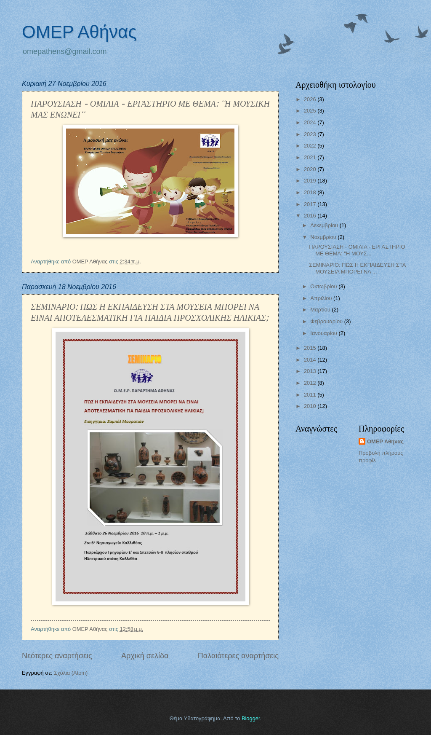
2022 (310, 145)
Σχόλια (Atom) (71, 673)
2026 (310, 99)
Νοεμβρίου (324, 237)
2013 (310, 371)
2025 (310, 110)
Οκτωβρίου (324, 286)
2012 (310, 383)
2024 (310, 122)
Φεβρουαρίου (327, 321)
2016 (310, 215)
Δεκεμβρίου (324, 225)
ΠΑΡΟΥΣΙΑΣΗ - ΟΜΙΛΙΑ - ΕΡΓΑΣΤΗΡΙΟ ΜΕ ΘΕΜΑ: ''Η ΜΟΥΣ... (357, 250)
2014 (310, 360)
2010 (310, 406)
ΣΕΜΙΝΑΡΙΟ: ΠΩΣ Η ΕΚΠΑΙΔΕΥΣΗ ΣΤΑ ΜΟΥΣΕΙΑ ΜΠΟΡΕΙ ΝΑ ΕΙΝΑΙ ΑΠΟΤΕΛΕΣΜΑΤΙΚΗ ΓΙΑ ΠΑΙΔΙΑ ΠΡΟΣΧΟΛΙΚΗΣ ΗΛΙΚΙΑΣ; (149, 312)
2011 (310, 395)
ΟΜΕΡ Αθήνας (79, 32)
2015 (310, 348)
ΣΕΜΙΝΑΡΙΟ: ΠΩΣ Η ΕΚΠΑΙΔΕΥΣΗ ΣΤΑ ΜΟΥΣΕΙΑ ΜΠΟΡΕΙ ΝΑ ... (357, 268)
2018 (310, 192)
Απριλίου (321, 298)
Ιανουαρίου (324, 333)
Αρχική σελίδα (144, 656)
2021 (310, 157)
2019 (310, 180)
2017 (310, 204)
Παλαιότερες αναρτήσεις (238, 656)
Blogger (251, 718)
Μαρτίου (321, 309)
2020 (310, 169)
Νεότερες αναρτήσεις (57, 656)
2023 (310, 134)
